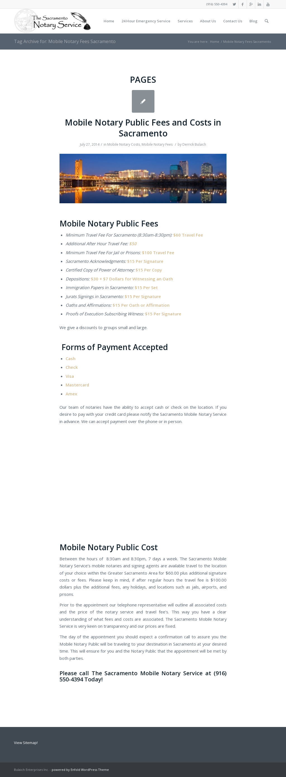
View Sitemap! (26, 742)
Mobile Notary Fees (157, 144)
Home (214, 41)
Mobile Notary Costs (123, 144)
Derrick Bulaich (194, 144)
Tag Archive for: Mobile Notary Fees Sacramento (65, 41)
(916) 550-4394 (216, 4)
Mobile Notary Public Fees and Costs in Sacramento (143, 128)
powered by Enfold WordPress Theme (80, 769)
